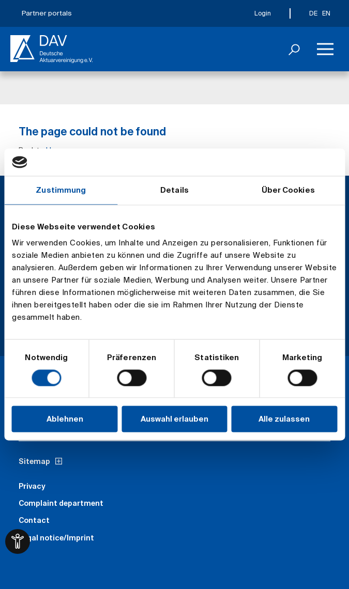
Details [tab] (174, 189)
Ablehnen (65, 419)
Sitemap (34, 461)
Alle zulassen (284, 419)
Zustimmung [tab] (61, 189)
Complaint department (61, 503)
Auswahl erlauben (174, 419)
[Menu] (325, 49)
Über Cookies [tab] (288, 189)
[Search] (294, 49)
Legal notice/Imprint (56, 538)
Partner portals (47, 13)
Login (262, 13)
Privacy (32, 486)
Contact (34, 520)
